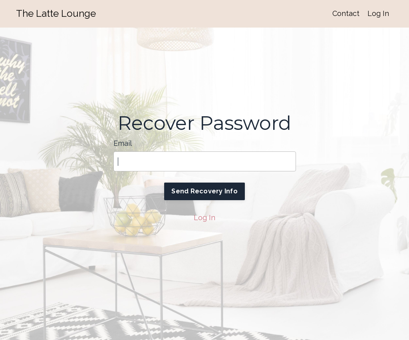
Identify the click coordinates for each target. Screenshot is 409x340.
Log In (378, 13)
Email (122, 143)
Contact (345, 13)
